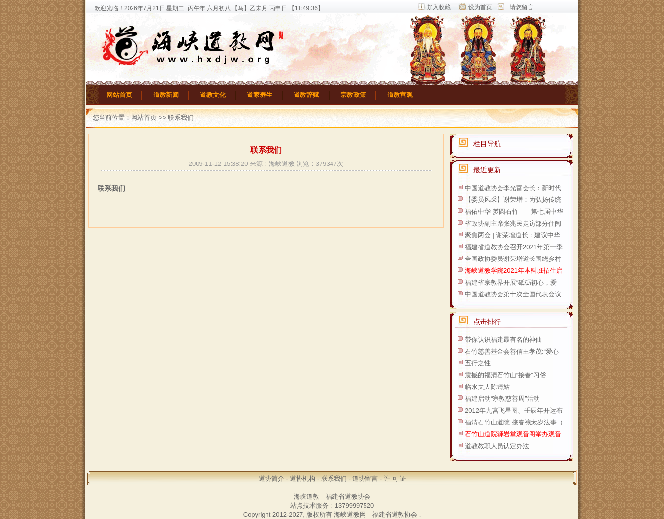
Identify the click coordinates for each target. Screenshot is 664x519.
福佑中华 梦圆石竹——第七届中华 (514, 211)
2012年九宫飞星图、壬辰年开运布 (514, 410)
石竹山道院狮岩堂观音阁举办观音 (513, 434)
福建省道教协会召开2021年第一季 (514, 247)
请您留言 (521, 7)
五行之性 (478, 363)
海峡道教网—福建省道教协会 (375, 514)
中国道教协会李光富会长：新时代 (513, 188)
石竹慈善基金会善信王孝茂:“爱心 (512, 351)
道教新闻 (166, 94)
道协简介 (271, 478)
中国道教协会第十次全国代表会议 (513, 294)
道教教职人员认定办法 (497, 446)
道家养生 (259, 94)
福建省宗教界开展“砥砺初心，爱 (511, 282)
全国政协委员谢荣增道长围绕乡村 (513, 258)
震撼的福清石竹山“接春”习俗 (505, 375)
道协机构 (302, 478)
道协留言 (365, 478)
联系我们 (334, 478)
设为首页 (480, 7)
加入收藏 (439, 7)
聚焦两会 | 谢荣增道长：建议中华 (512, 235)
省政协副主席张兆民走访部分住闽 (513, 223)
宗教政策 (353, 94)
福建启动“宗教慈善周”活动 (502, 398)
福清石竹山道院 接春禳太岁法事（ (514, 422)
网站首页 (119, 94)
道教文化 (213, 94)
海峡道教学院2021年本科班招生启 (514, 270)
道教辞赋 (306, 94)
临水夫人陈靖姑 (487, 386)
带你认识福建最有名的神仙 (503, 339)
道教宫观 (400, 94)
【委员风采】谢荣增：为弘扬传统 (513, 199)
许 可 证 (395, 478)
